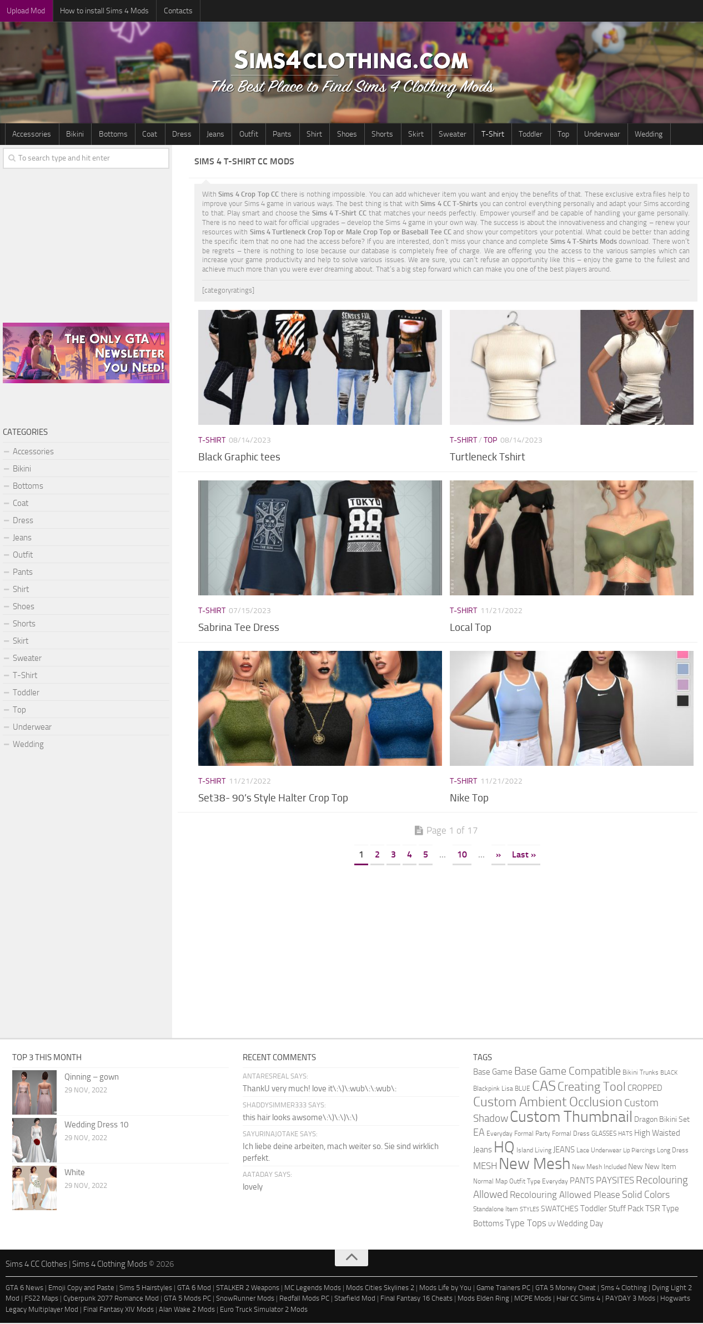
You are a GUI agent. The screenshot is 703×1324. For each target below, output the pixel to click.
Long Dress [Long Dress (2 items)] (673, 1151)
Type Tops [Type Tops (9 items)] (525, 1224)
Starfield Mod (354, 1299)
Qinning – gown (91, 1078)
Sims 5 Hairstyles (145, 1289)
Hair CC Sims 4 (578, 1299)
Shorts (349, 134)
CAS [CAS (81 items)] (544, 1087)
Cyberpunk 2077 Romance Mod (111, 1299)
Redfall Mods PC (304, 1299)
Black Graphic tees (239, 458)
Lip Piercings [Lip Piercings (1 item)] (639, 1151)
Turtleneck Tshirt (487, 458)
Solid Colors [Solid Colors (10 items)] (646, 1196)
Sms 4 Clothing (624, 1289)
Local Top (470, 628)
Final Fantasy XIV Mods (118, 1310)
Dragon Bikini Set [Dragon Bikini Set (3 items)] (662, 1120)
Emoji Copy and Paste (81, 1289)
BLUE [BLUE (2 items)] (522, 1089)
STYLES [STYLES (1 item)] (529, 1210)
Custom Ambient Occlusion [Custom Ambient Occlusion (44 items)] (547, 1103)
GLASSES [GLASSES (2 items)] (603, 1134)
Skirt (380, 134)
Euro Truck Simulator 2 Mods (264, 1310)
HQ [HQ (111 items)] (504, 1148)
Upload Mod (25, 11)
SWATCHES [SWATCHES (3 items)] (560, 1209)
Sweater (413, 134)
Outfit (228, 134)
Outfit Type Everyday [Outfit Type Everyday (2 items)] (538, 1182)
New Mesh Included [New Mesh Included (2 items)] (599, 1167)
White (74, 1173)
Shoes (317, 134)
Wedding (593, 134)
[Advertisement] (445, 950)
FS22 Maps (41, 1299)
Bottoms (105, 134)
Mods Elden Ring (483, 1299)
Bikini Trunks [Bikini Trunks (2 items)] (640, 1073)
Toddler (485, 134)
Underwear (550, 134)
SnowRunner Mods (245, 1299)
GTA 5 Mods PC (187, 1299)
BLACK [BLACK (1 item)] (668, 1073)
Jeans (198, 134)
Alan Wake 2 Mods (187, 1310)
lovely (253, 1188)
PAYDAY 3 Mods (630, 1299)
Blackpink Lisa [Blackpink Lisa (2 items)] (493, 1089)
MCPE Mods (532, 1299)
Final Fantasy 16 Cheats (416, 1299)
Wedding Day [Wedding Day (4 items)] (580, 1225)
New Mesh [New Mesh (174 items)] (534, 1165)
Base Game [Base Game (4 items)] (493, 1073)
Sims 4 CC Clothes (36, 1265)
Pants (258, 134)
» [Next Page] (498, 855)
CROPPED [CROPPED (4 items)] (644, 1089)
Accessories (30, 134)
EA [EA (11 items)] (479, 1133)
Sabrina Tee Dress (238, 628)
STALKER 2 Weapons (247, 1289)
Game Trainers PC (503, 1289)
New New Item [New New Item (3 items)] (652, 1167)
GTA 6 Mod (194, 1289)
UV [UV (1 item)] (551, 1225)
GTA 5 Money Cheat (565, 1289)
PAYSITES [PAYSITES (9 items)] (615, 1181)
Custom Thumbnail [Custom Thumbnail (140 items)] (571, 1118)
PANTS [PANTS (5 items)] (582, 1182)
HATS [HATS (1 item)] (625, 1135)
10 (462, 855)
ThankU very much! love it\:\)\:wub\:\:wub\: (319, 1090)
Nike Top (469, 799)
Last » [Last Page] (524, 855)
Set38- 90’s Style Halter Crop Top (273, 799)
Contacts (170, 11)
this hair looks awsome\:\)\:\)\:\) (300, 1119)
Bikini (70, 134)
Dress (168, 134)
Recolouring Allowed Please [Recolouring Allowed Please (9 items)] (565, 1195)
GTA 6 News (24, 1289)
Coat (139, 134)
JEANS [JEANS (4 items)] (564, 1151)
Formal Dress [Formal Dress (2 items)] (571, 1134)
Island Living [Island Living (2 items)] (533, 1151)
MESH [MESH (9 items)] (485, 1166)
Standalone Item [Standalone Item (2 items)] (495, 1210)
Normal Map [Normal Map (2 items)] (490, 1182)
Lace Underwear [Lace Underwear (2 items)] (598, 1151)
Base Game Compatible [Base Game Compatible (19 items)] (567, 1072)
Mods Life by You (445, 1289)
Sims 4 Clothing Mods (109, 1265)
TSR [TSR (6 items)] (652, 1209)
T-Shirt (450, 134)
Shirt (287, 134)
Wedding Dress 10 (96, 1126)
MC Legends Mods (312, 1289)
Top (514, 134)
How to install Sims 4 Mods (100, 11)
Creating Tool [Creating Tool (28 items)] (592, 1088)
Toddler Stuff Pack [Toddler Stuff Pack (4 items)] (612, 1210)
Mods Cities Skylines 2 (380, 1289)
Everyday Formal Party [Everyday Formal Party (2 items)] (518, 1134)
